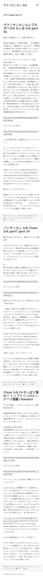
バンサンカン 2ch (10, 382)
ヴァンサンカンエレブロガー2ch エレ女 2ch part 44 (20, 28)
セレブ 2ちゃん (31, 567)
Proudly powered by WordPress (13, 574)
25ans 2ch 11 (33, 216)
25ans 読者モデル (31, 518)
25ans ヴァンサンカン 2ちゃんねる (14, 218)
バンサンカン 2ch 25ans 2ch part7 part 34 (20, 229)
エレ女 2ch (29, 218)
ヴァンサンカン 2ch (15, 5)
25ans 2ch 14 (9, 567)
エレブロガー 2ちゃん (14, 384)
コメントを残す (10, 220)
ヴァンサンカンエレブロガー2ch (15, 216)
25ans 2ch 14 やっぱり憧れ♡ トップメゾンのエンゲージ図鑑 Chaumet (21, 395)
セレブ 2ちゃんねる (10, 521)
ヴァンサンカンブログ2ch (13, 518)
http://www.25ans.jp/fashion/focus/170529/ (20, 281)
